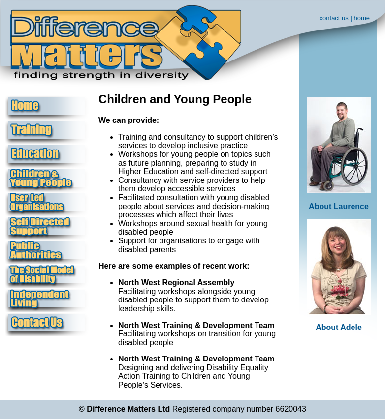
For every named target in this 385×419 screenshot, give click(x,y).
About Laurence (339, 206)
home (361, 18)
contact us (334, 18)
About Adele (339, 327)
